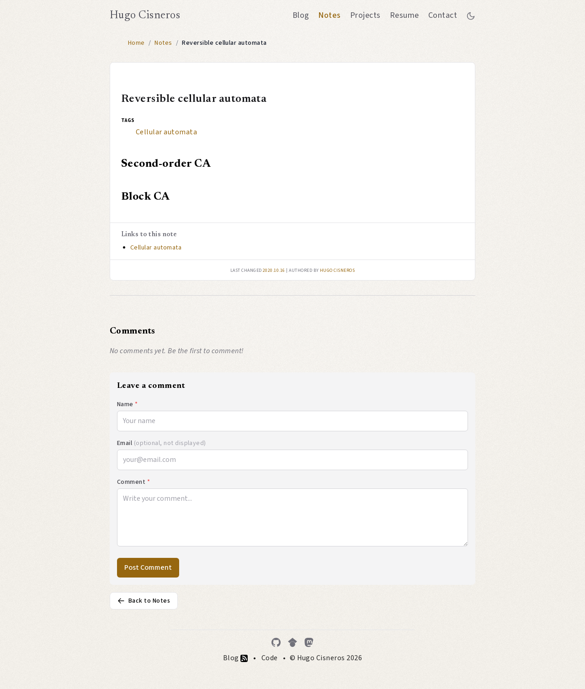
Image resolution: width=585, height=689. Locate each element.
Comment (133, 482)
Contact (442, 15)
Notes (329, 15)
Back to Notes (143, 600)
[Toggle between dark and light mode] (470, 15)
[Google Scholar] (292, 642)
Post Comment (148, 567)
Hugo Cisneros (145, 15)
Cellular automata (166, 132)
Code (269, 658)
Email (161, 443)
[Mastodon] (309, 642)
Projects (365, 15)
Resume (404, 15)
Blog (300, 15)
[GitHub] (276, 642)
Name (127, 404)
